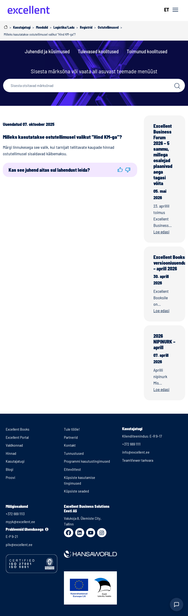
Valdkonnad (14, 445)
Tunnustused (74, 453)
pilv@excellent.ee (19, 544)
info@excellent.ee (136, 452)
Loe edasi (161, 231)
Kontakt (70, 445)
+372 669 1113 (15, 513)
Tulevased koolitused (98, 51)
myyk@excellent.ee (20, 521)
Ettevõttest (72, 469)
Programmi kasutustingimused (87, 461)
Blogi (9, 469)
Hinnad (11, 453)
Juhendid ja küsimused (47, 51)
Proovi (10, 477)
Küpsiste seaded (76, 491)
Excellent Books (17, 429)
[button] (120, 169)
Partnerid (71, 437)
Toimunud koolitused (147, 51)
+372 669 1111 (131, 444)
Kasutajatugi (15, 461)
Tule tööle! (72, 429)
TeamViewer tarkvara (137, 460)
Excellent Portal (17, 437)
